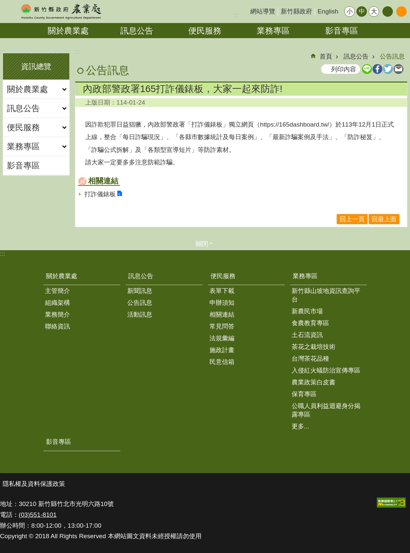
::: (236, 15)
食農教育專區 (310, 323)
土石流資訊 (307, 334)
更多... (300, 426)
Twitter (388, 69)
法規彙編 (221, 338)
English (328, 11)
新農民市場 (307, 311)
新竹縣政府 (296, 11)
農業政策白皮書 (313, 382)
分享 (387, 11)
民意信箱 (221, 361)
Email (398, 69)
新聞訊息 (139, 290)
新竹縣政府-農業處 (60, 11)
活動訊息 (139, 314)
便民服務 (204, 30)
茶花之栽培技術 (313, 346)
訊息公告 (136, 30)
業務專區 (273, 30)
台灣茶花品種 (310, 358)
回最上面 (384, 219)
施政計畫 (221, 350)
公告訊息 (392, 56)
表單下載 (221, 290)
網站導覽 (262, 11)
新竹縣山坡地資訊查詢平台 (326, 295)
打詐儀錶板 (100, 194)
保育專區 (304, 394)
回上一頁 (352, 219)
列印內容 (343, 69)
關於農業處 (68, 30)
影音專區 (341, 30)
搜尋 (401, 11)
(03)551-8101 (38, 514)
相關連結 (103, 181)
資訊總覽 (36, 66)
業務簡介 (57, 314)
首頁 (326, 56)
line (367, 69)
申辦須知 (221, 302)
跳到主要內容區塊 (3, 3)
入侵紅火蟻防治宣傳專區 (326, 370)
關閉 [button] (202, 243)
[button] (391, 502)
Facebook (377, 69)
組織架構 (57, 302)
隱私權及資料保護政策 (34, 483)
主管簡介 (57, 290)
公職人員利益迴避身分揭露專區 (326, 410)
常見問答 (221, 326)
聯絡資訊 (57, 326)
